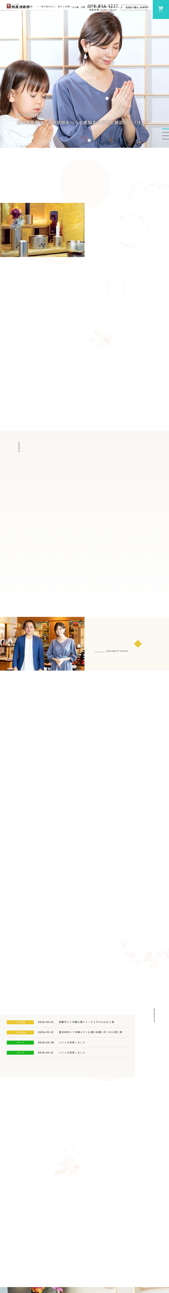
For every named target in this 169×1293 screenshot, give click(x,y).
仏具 (89, 15)
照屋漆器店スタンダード (146, 1272)
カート (161, 9)
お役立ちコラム (108, 1278)
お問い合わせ (133, 7)
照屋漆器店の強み (142, 1260)
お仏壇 (75, 15)
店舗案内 (144, 15)
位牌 (83, 15)
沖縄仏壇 (78, 1265)
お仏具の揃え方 (108, 1288)
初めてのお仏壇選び (111, 1283)
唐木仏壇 (78, 1274)
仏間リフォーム (115, 15)
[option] (84, 92)
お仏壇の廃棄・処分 (110, 1266)
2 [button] (165, 145)
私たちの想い (132, 15)
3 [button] (165, 149)
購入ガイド (138, 1278)
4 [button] (165, 152)
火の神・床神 (100, 15)
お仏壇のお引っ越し (110, 1272)
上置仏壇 (78, 1278)
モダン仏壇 (79, 1269)
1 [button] (165, 142)
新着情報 (103, 1260)
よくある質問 (139, 1284)
